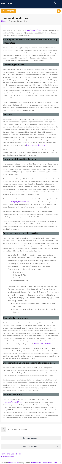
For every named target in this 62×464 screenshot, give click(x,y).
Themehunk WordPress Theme (45, 462)
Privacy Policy (7, 456)
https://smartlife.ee (32, 30)
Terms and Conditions (11, 454)
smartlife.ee (6, 3)
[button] (31, 438)
